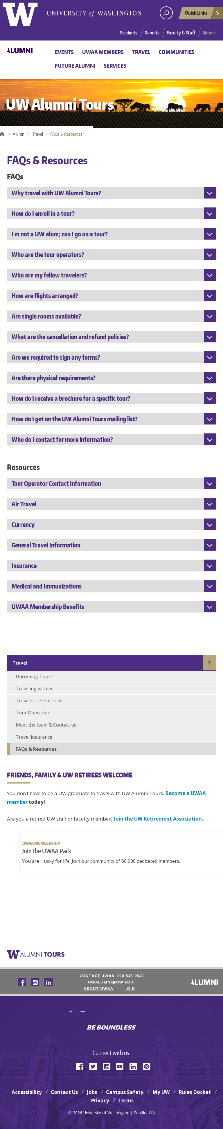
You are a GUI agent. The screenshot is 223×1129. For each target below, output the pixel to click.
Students (128, 33)
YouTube (122, 1066)
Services (115, 65)
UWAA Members (103, 52)
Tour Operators (33, 712)
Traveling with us (34, 688)
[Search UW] (166, 12)
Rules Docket (195, 1092)
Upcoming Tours (34, 676)
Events (64, 52)
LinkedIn (135, 1066)
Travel (141, 52)
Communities (177, 52)
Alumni (209, 33)
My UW (161, 1092)
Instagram (108, 1066)
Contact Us (64, 1092)
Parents (152, 33)
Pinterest (149, 1066)
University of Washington (111, 1015)
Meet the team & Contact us (46, 725)
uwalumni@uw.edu (110, 982)
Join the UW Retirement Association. (158, 818)
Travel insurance (34, 737)
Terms (126, 1100)
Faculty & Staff (181, 33)
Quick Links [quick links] (202, 14)
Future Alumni (75, 65)
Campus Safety (124, 1092)
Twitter (95, 1066)
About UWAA (101, 988)
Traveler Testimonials (40, 700)
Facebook (82, 1066)
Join (129, 988)
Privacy (100, 1100)
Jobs (92, 1092)
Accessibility (27, 1092)
